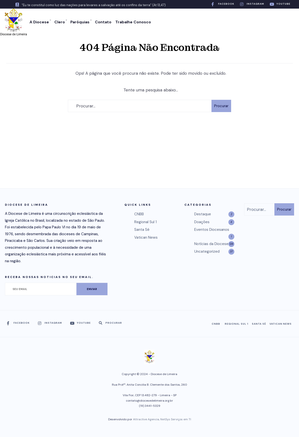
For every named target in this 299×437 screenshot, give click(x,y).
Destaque (202, 214)
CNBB (139, 214)
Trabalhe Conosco (133, 22)
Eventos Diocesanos (211, 229)
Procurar (221, 105)
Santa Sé (142, 229)
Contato (103, 22)
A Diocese (39, 22)
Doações (201, 221)
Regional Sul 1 (145, 221)
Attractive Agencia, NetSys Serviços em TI (162, 419)
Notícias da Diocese (211, 243)
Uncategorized (207, 251)
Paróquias (80, 22)
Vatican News (146, 237)
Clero (59, 22)
